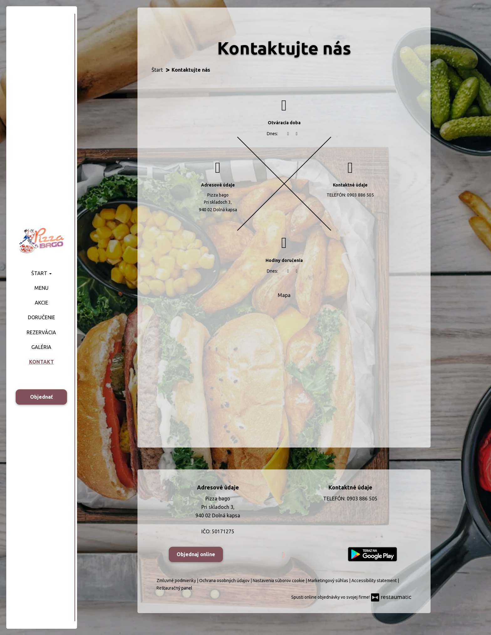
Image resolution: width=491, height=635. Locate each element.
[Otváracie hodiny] (297, 134)
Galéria (41, 347)
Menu (41, 288)
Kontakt (41, 362)
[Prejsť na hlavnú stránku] (41, 240)
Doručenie (41, 317)
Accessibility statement (374, 580)
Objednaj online (196, 554)
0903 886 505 (360, 194)
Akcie (41, 302)
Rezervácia (41, 332)
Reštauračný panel (174, 588)
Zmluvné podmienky (177, 580)
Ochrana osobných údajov (225, 580)
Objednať (41, 397)
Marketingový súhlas (328, 580)
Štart (41, 273)
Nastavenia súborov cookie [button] (279, 580)
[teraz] (288, 134)
